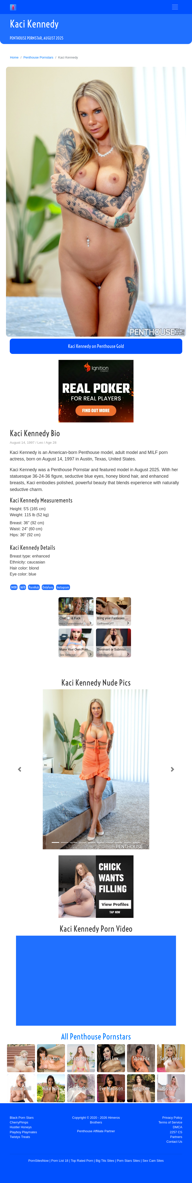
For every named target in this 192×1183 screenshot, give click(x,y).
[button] (19, 769)
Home (14, 57)
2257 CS (176, 1132)
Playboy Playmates (23, 1132)
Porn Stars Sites (128, 1160)
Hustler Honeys (21, 1127)
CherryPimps (19, 1122)
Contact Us (174, 1141)
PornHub (34, 587)
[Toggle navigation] (175, 7)
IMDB (14, 587)
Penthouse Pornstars (39, 57)
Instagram (63, 587)
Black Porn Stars (22, 1117)
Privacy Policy (172, 1117)
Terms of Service (170, 1122)
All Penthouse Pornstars (96, 1036)
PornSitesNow (38, 1160)
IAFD (22, 587)
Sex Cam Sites (153, 1160)
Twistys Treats (20, 1137)
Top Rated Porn (82, 1160)
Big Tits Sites (105, 1160)
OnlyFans (47, 587)
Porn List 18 (59, 1160)
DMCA (177, 1127)
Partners (176, 1137)
